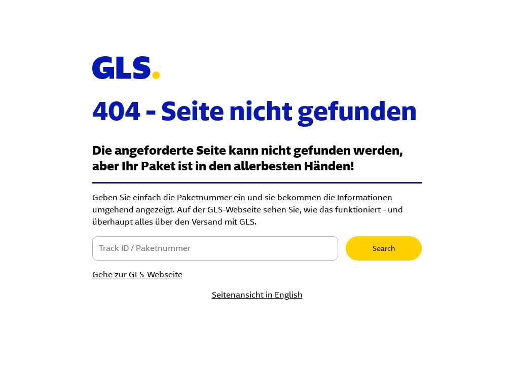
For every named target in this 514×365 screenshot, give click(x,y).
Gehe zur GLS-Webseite (137, 274)
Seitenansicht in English (257, 294)
